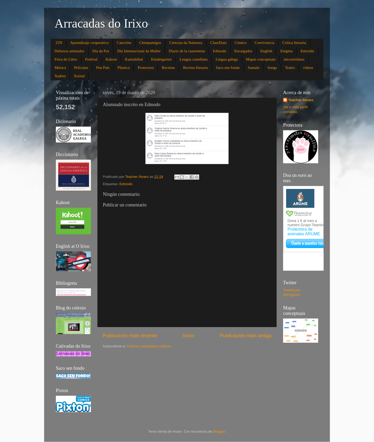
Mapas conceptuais (261, 59)
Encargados (243, 51)
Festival (91, 59)
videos (308, 68)
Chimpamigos (150, 43)
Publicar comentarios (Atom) (149, 346)
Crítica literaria (294, 43)
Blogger (219, 431)
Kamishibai (134, 59)
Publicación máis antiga (245, 335)
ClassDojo (218, 43)
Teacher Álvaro (300, 100)
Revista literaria (195, 68)
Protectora (146, 68)
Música (60, 68)
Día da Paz (100, 51)
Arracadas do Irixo (101, 23)
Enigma (286, 51)
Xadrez (60, 76)
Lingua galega (227, 59)
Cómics (240, 43)
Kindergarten (161, 59)
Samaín (253, 68)
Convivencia (264, 43)
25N (59, 43)
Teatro (290, 68)
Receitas (168, 68)
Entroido (307, 51)
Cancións (124, 43)
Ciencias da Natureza (185, 43)
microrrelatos (294, 59)
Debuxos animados (69, 51)
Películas (81, 68)
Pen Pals (102, 68)
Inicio (188, 335)
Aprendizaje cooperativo (89, 43)
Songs (272, 68)
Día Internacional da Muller (139, 51)
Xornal (79, 76)
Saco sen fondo (228, 68)
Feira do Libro (66, 59)
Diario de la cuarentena (187, 51)
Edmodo (219, 51)
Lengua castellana (193, 59)
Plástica (124, 68)
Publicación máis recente (130, 335)
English (266, 51)
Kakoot (111, 59)
